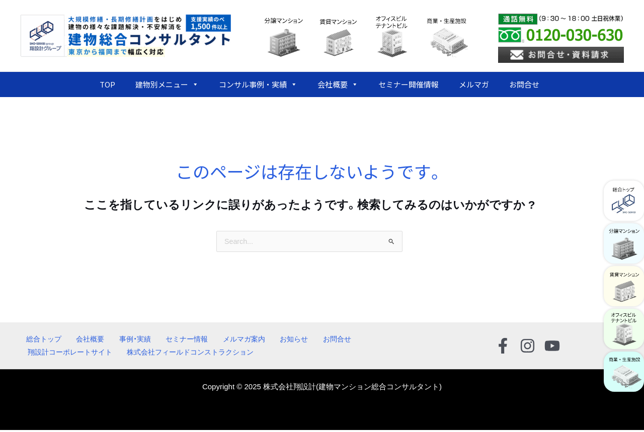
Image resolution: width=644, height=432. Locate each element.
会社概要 (337, 84)
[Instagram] (527, 347)
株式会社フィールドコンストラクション (190, 354)
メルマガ (474, 84)
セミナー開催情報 (408, 84)
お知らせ (266, 339)
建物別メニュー (167, 84)
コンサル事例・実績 (258, 84)
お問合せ (524, 84)
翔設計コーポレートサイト (69, 354)
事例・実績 (120, 339)
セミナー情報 (167, 339)
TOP (107, 84)
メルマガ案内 (220, 339)
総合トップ (39, 339)
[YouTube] (552, 347)
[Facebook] (503, 347)
